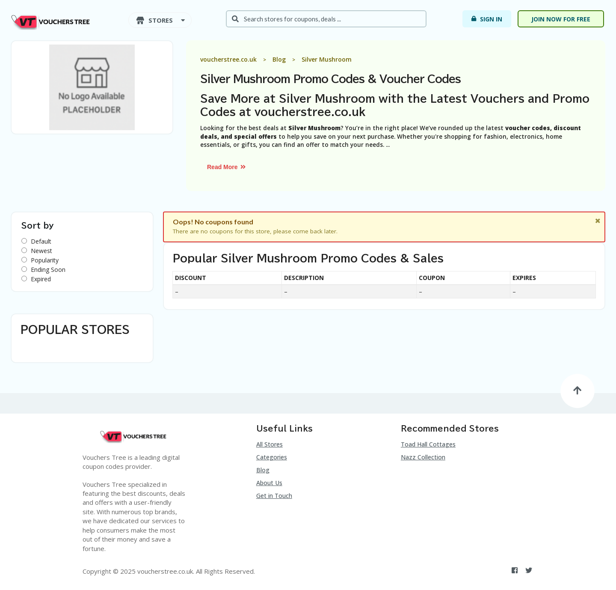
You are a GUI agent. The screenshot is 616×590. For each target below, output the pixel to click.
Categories (271, 457)
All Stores (269, 444)
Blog (263, 470)
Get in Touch (274, 496)
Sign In (486, 19)
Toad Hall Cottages (428, 444)
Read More (226, 167)
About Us (269, 483)
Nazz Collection (423, 457)
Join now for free (560, 19)
